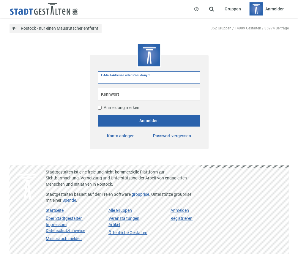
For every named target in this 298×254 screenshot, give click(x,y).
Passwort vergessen (172, 135)
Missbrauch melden (64, 238)
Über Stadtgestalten (64, 218)
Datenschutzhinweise (65, 230)
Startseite (55, 210)
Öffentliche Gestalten (127, 232)
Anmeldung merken (118, 107)
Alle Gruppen (120, 210)
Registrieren (182, 218)
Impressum (56, 224)
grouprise (140, 194)
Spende (69, 200)
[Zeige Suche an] (211, 9)
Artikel (114, 224)
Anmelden (149, 120)
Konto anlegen (121, 135)
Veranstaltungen (123, 218)
